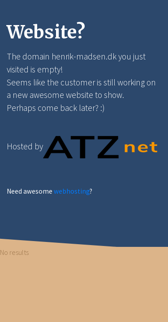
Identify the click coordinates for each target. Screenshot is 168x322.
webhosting (72, 191)
